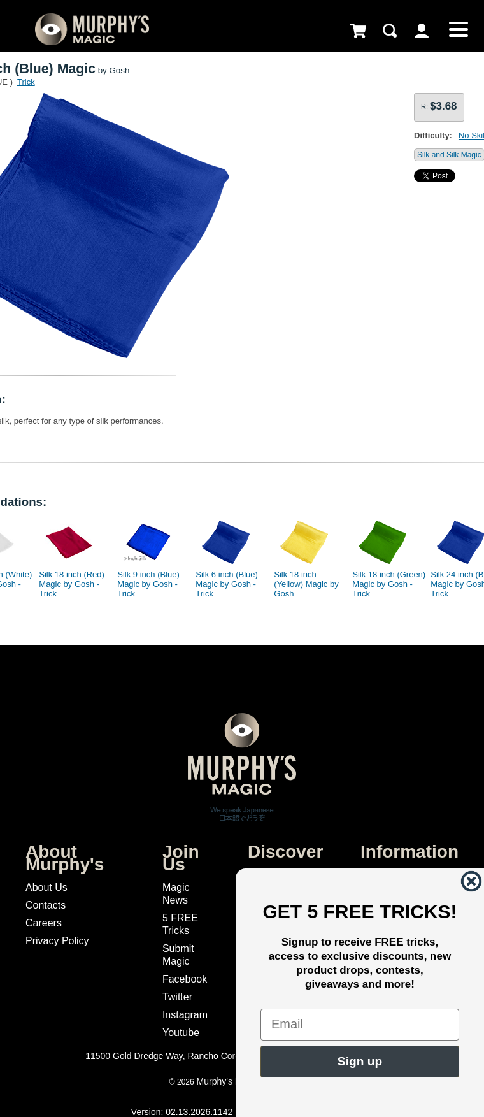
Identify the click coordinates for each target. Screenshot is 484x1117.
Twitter (177, 996)
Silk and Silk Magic (449, 154)
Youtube (180, 1032)
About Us (46, 887)
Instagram (185, 1014)
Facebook (184, 979)
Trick (26, 82)
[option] (70, 555)
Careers (43, 923)
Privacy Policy (57, 940)
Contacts (45, 905)
